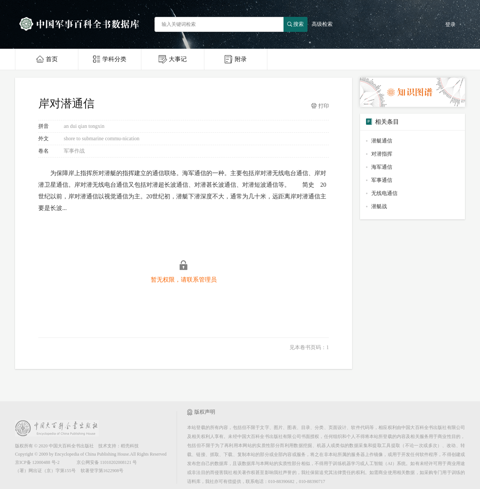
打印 (320, 106)
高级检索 (322, 24)
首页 (47, 59)
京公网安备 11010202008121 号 (106, 462)
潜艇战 (379, 206)
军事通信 (381, 180)
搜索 (295, 24)
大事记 (173, 59)
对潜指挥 (381, 154)
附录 (236, 59)
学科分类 (109, 59)
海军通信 (381, 167)
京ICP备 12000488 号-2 (37, 462)
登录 (450, 24)
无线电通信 (384, 193)
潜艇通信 (381, 141)
